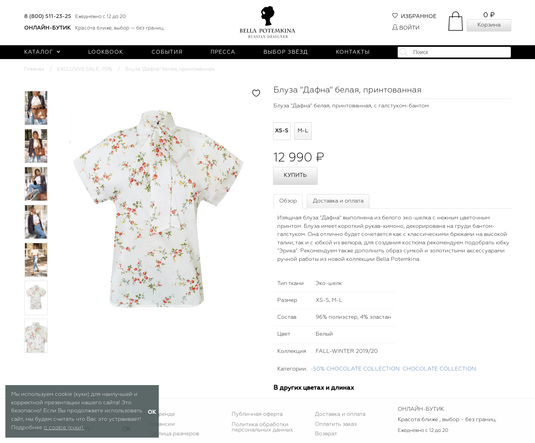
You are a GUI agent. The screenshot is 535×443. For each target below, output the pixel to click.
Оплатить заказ (336, 424)
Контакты (353, 52)
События (167, 52)
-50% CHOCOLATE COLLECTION (355, 369)
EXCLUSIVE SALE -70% (84, 69)
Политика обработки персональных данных (262, 427)
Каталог (42, 52)
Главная (34, 69)
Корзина (488, 25)
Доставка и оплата (338, 201)
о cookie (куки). (64, 427)
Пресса (223, 52)
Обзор (288, 201)
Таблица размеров (174, 433)
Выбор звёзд (285, 52)
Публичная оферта (257, 414)
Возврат (326, 433)
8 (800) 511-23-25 (47, 16)
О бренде (162, 414)
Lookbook (105, 52)
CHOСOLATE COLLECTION (439, 369)
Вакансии (162, 424)
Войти (406, 28)
